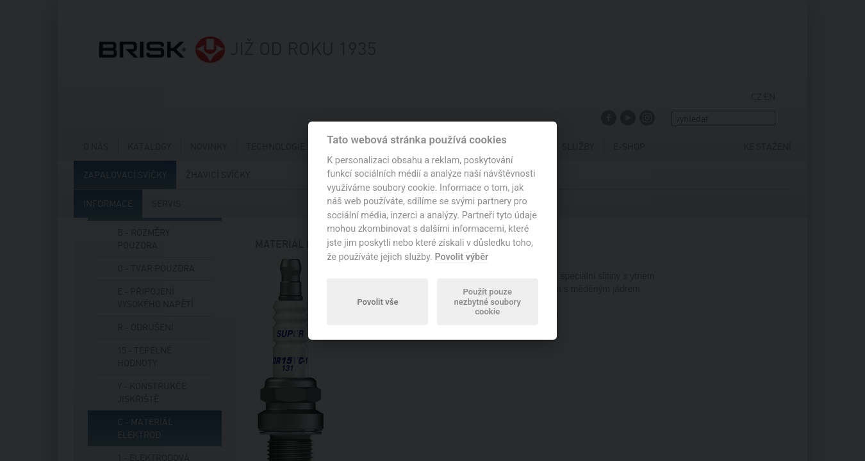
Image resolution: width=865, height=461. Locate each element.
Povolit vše (377, 301)
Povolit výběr (461, 256)
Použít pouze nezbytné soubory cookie (487, 302)
